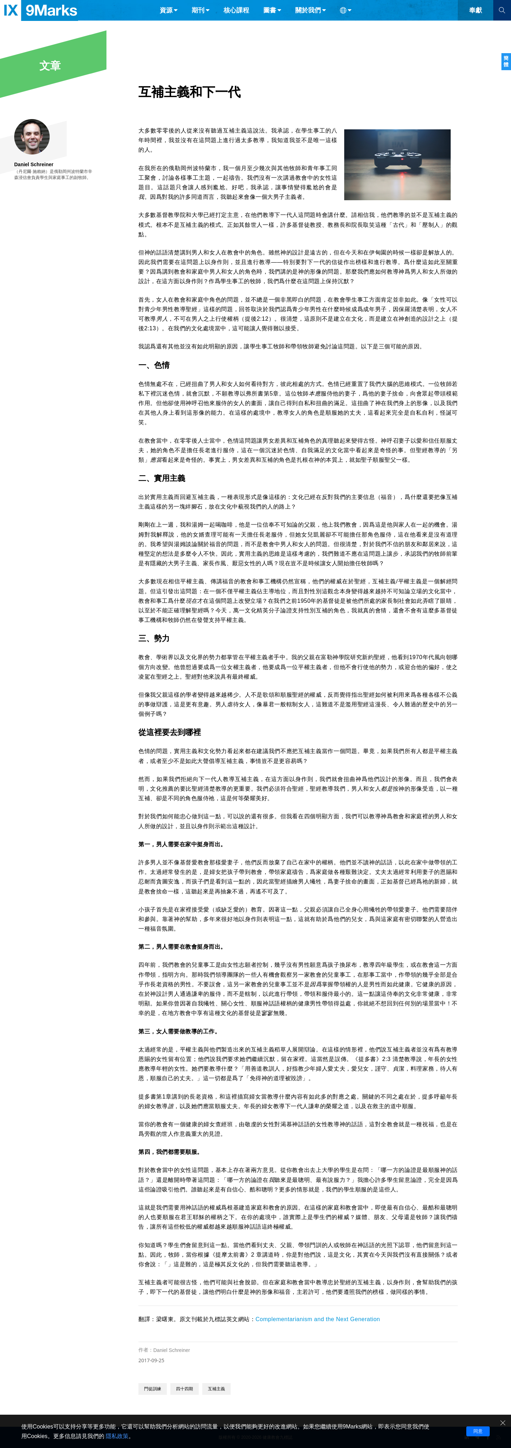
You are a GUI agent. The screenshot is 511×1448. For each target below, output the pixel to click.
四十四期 (184, 1388)
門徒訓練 (152, 1388)
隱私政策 (117, 1436)
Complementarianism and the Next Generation (318, 1319)
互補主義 (216, 1388)
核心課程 (236, 20)
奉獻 (475, 20)
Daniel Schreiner (171, 1350)
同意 (478, 1431)
